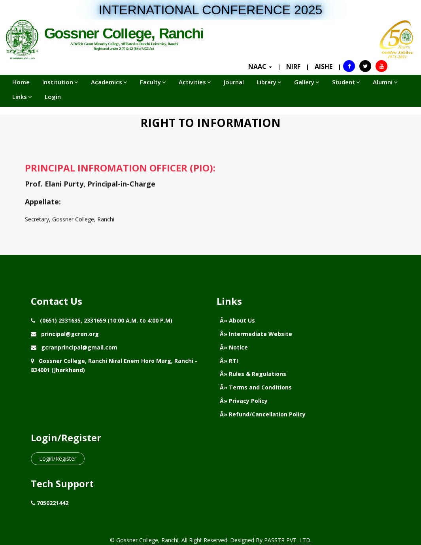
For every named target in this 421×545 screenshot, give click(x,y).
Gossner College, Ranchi (147, 540)
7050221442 (52, 503)
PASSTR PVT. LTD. (288, 540)
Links (22, 97)
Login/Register (57, 458)
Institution (60, 82)
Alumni (385, 82)
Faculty (153, 82)
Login (53, 97)
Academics (109, 82)
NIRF (293, 66)
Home (21, 82)
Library (269, 82)
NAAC (260, 66)
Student (346, 82)
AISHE (323, 66)
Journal (234, 82)
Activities (195, 82)
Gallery (306, 82)
